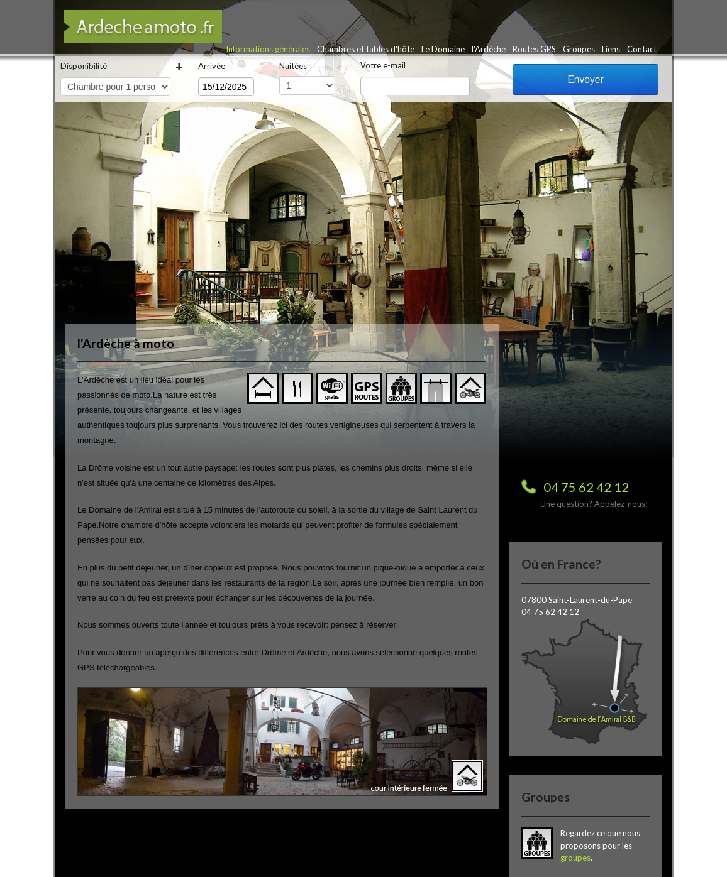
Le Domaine (443, 49)
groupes (575, 857)
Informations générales (268, 49)
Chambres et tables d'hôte (365, 49)
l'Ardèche (489, 49)
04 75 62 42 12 (586, 486)
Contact (642, 49)
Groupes (579, 49)
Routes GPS (534, 49)
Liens (611, 49)
